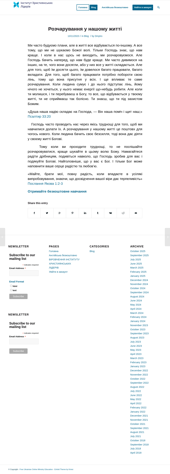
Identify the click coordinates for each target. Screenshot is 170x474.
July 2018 (135, 448)
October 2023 (137, 329)
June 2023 (136, 345)
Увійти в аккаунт (58, 271)
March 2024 (136, 313)
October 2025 (137, 251)
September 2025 (139, 255)
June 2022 (136, 395)
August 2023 (137, 337)
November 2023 (139, 325)
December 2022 (139, 370)
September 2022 (139, 382)
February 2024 (138, 317)
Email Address (17, 268)
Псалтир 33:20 (39, 116)
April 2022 (136, 403)
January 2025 (137, 275)
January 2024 (137, 321)
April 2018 (136, 452)
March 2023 (136, 358)
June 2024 (136, 300)
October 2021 (137, 423)
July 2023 (135, 341)
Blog (86, 36)
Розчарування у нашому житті (85, 29)
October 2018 (137, 440)
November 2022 (139, 374)
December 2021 (139, 415)
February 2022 (138, 407)
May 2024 (135, 304)
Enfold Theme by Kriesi (63, 469)
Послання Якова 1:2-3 (45, 183)
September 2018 (139, 444)
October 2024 (137, 288)
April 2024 (136, 308)
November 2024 (139, 284)
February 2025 (138, 271)
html (15, 286)
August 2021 (137, 432)
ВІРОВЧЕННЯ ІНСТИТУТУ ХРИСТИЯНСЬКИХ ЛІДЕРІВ (64, 263)
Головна (53, 251)
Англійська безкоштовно (63, 255)
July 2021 (135, 436)
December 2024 (139, 280)
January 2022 (137, 411)
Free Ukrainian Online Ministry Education (36, 469)
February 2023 (138, 362)
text (15, 290)
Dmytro (98, 36)
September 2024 (139, 292)
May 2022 (135, 399)
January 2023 (137, 366)
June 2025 (136, 263)
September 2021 (139, 428)
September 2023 (139, 333)
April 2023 (136, 354)
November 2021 (139, 419)
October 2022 (137, 378)
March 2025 (136, 267)
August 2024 (137, 296)
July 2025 (135, 259)
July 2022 (135, 391)
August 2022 (137, 386)
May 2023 (135, 349)
